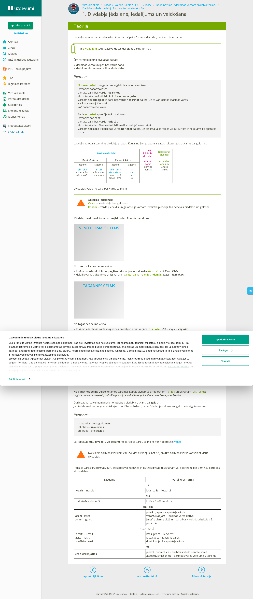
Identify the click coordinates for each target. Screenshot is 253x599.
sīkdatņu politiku (178, 579)
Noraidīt (225, 574)
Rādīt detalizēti (17, 592)
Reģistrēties (21, 33)
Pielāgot (225, 563)
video (177, 442)
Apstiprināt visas (226, 552)
